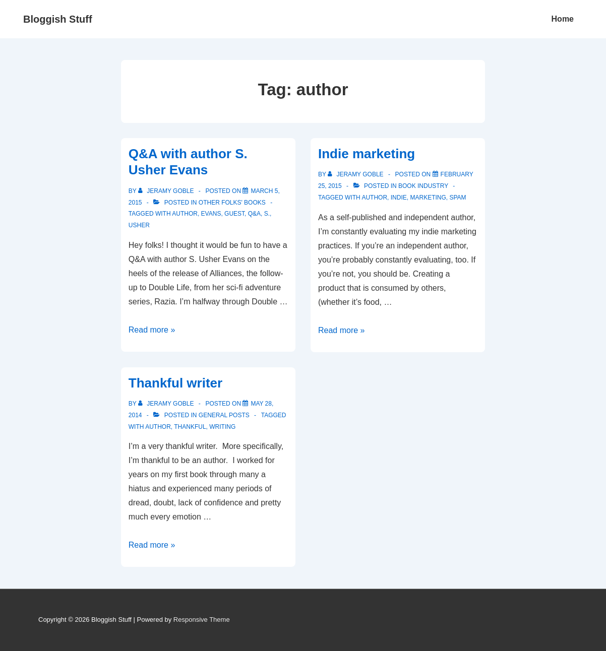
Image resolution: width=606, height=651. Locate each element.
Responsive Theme (201, 619)
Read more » (152, 330)
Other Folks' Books (232, 202)
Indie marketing (366, 153)
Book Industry (423, 185)
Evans (211, 213)
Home (563, 19)
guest (234, 213)
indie (399, 197)
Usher (139, 225)
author (185, 213)
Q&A (254, 213)
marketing (428, 197)
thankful (190, 426)
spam (457, 197)
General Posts (224, 415)
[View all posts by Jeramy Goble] (167, 190)
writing (222, 426)
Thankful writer (175, 382)
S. (267, 213)
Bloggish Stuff (57, 19)
